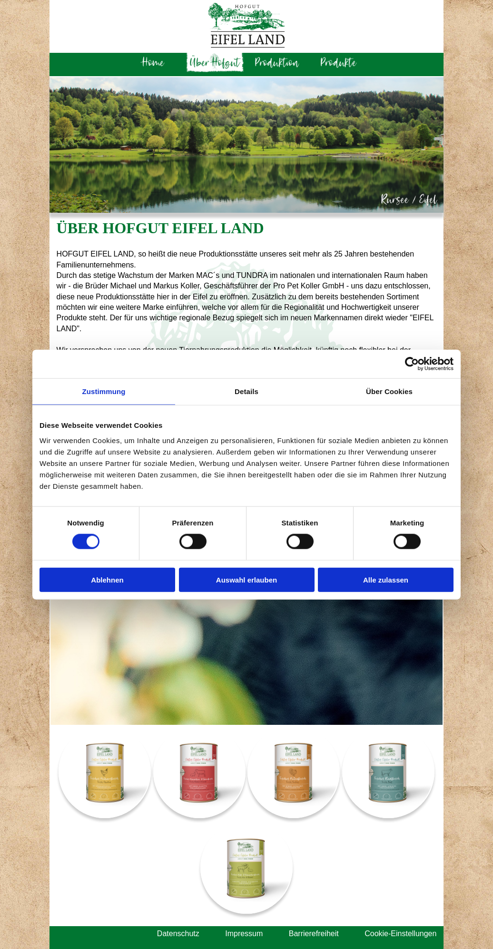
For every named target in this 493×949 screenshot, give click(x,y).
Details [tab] (246, 391)
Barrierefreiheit (314, 933)
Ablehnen (107, 579)
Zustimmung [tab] (104, 391)
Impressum (244, 933)
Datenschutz (178, 933)
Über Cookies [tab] (389, 391)
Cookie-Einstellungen (400, 933)
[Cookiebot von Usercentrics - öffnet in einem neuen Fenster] (412, 364)
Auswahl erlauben (246, 579)
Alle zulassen (385, 579)
